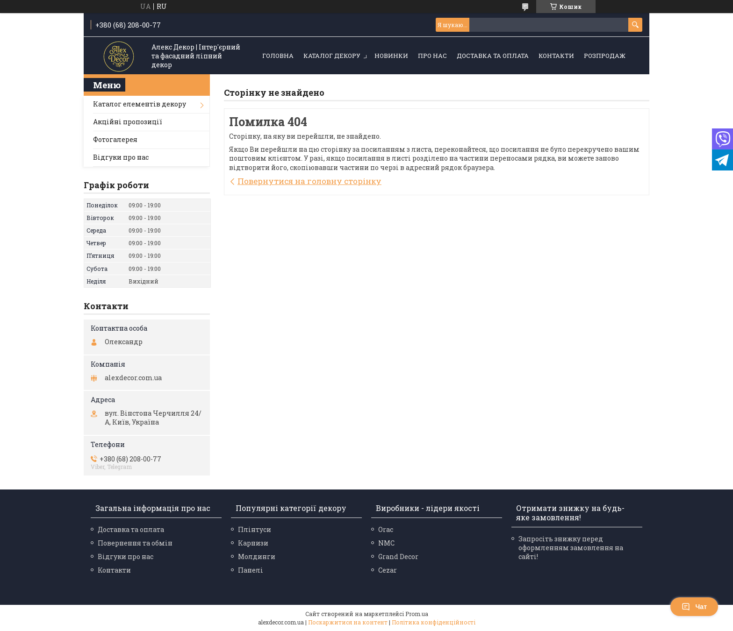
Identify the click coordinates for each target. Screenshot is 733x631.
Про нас (432, 55)
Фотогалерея (115, 139)
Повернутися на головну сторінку (309, 181)
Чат (694, 607)
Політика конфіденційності (433, 622)
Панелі (250, 570)
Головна (278, 55)
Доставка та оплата (493, 55)
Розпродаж (604, 55)
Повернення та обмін (135, 543)
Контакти (556, 55)
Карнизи (253, 543)
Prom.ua (416, 613)
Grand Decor (398, 556)
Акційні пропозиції (127, 121)
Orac (385, 529)
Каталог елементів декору (139, 103)
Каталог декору (331, 55)
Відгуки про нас (121, 157)
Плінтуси (254, 529)
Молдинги (256, 556)
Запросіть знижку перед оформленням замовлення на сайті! (570, 547)
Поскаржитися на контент (348, 622)
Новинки (391, 55)
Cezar (387, 570)
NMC (386, 543)
